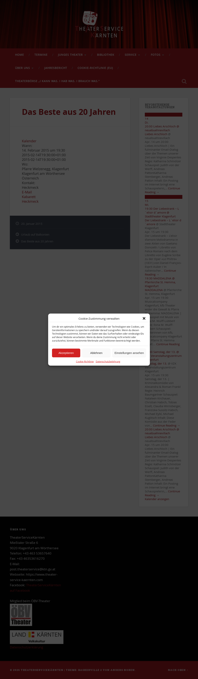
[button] (144, 318)
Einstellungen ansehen (129, 353)
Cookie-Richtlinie (85, 361)
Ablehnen (96, 353)
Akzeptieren (66, 353)
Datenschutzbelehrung (108, 361)
